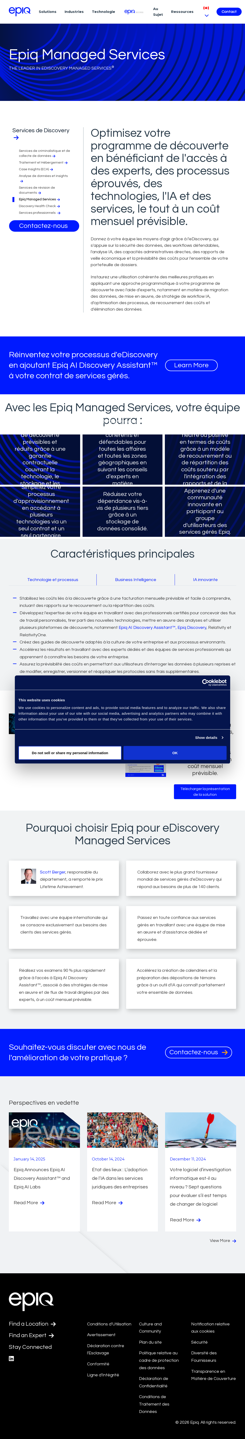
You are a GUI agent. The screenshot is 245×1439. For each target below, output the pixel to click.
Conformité (98, 1364)
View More (223, 1240)
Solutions (47, 12)
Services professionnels (40, 213)
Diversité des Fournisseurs (204, 1357)
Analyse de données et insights (43, 178)
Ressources (182, 12)
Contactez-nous (44, 225)
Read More (29, 1202)
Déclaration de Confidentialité (153, 1382)
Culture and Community (150, 1328)
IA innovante (205, 579)
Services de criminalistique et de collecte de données (44, 153)
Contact (229, 12)
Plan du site (150, 1342)
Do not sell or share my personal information (70, 753)
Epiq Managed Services (40, 199)
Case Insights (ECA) (36, 169)
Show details (206, 738)
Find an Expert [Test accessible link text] (31, 1335)
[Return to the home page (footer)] (20, 11)
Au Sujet (158, 12)
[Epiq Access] (134, 11)
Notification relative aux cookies (210, 1328)
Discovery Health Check (40, 206)
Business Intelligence (135, 579)
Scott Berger (52, 872)
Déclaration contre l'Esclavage (105, 1350)
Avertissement (101, 1335)
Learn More (191, 365)
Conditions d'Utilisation (109, 1324)
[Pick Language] (206, 11)
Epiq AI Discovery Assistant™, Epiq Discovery (162, 627)
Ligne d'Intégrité (103, 1375)
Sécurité (199, 1342)
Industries (74, 12)
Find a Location (32, 1324)
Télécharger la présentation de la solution (205, 791)
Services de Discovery (41, 134)
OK (175, 753)
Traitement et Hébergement (43, 163)
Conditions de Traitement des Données (154, 1404)
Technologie (103, 12)
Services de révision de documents (37, 190)
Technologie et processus (52, 579)
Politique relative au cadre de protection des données (159, 1360)
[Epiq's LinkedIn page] (11, 1359)
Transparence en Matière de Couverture (213, 1375)
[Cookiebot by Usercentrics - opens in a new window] (206, 682)
